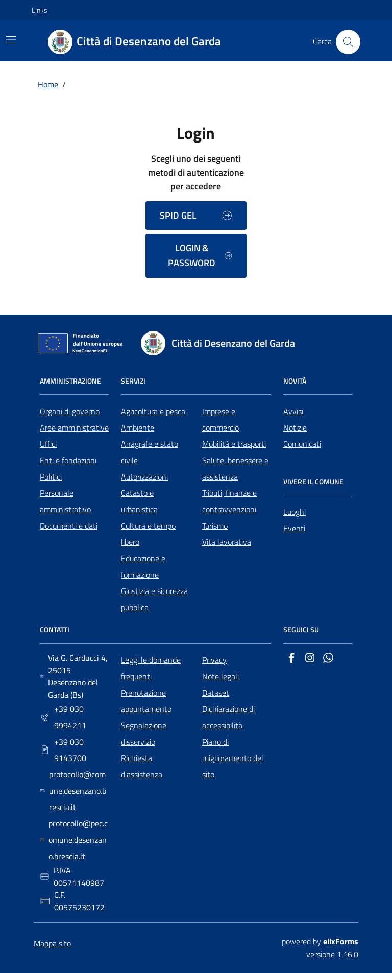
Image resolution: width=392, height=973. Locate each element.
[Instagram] (310, 660)
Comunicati (302, 444)
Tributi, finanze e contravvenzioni (229, 501)
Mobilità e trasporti (234, 444)
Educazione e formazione (143, 566)
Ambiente (137, 427)
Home (48, 84)
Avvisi (293, 411)
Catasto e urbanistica (139, 501)
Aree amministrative (74, 427)
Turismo (215, 525)
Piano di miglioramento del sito (232, 757)
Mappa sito (52, 943)
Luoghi (294, 512)
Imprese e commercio (220, 419)
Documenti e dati (68, 525)
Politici (51, 476)
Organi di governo (70, 411)
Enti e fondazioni (68, 460)
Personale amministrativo (65, 501)
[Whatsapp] (328, 660)
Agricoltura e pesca (153, 411)
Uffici (48, 444)
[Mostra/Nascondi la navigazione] (11, 40)
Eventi (294, 528)
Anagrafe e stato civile (149, 452)
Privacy (214, 660)
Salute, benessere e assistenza (235, 468)
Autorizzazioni (144, 476)
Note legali (220, 676)
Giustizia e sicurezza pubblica (154, 599)
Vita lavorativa (226, 542)
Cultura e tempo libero (148, 533)
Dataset (215, 692)
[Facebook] (291, 660)
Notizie (295, 427)
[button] (45, 10)
